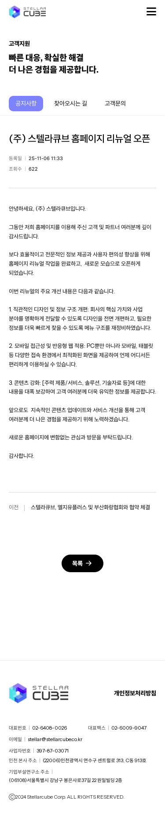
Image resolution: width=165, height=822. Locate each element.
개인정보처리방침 (135, 693)
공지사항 (26, 103)
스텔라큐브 (37, 12)
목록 (82, 563)
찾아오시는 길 (70, 103)
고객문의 (115, 103)
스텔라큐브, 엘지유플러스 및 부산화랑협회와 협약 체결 (90, 507)
